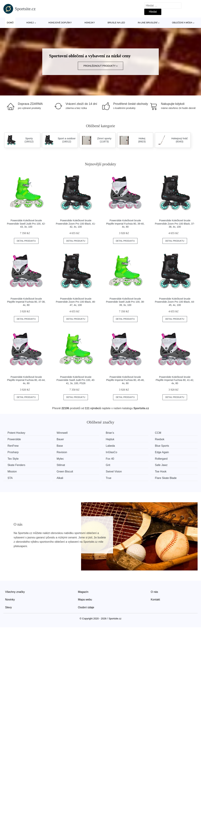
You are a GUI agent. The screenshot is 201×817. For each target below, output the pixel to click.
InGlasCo (113, 452)
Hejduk (111, 439)
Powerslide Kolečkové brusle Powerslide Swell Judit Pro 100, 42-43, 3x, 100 (26, 223)
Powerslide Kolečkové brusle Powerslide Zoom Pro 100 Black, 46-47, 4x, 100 (76, 301)
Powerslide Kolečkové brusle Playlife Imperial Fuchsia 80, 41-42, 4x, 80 (175, 380)
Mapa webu (85, 599)
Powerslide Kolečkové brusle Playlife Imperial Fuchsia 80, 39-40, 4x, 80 (125, 223)
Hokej (30, 22)
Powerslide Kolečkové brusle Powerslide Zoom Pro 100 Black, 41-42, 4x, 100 (76, 223)
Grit (109, 464)
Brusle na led (116, 22)
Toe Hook (163, 471)
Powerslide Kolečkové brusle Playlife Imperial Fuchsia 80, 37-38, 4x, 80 (26, 301)
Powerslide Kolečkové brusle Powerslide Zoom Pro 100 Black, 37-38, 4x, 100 (175, 223)
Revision (63, 452)
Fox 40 (111, 458)
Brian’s (111, 432)
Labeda (111, 445)
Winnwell (63, 432)
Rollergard (163, 458)
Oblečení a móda (182, 22)
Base (61, 445)
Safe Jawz (163, 464)
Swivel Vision (115, 471)
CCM (160, 432)
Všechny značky (15, 591)
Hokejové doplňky (60, 22)
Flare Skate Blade (168, 477)
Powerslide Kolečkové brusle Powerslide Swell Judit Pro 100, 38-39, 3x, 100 (125, 301)
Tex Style (13, 458)
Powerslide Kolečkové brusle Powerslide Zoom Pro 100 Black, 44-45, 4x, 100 (175, 301)
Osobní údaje (86, 607)
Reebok (162, 439)
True (110, 477)
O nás (154, 591)
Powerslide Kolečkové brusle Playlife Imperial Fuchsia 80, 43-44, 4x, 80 (26, 380)
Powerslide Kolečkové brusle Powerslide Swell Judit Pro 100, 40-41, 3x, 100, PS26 (75, 380)
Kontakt (155, 599)
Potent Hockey (16, 432)
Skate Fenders (16, 464)
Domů (10, 22)
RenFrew (13, 445)
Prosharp (13, 452)
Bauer (61, 439)
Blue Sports (164, 445)
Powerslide (14, 439)
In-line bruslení (147, 22)
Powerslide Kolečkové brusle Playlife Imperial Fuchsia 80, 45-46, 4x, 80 (125, 380)
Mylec (61, 458)
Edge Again (164, 452)
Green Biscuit (66, 471)
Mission (12, 471)
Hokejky (89, 22)
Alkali (61, 477)
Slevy (8, 607)
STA (10, 477)
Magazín (83, 591)
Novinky (10, 599)
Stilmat (62, 464)
